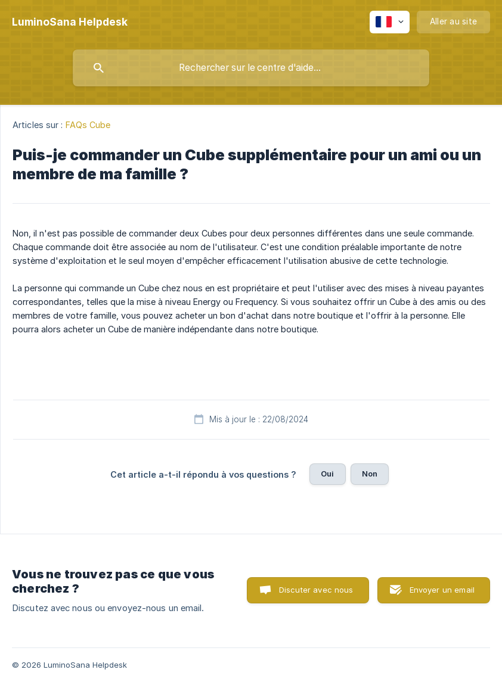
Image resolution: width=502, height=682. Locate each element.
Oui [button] (327, 473)
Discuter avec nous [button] (316, 589)
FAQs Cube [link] (88, 125)
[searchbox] (251, 67)
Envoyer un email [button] (442, 589)
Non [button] (369, 473)
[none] (70, 22)
